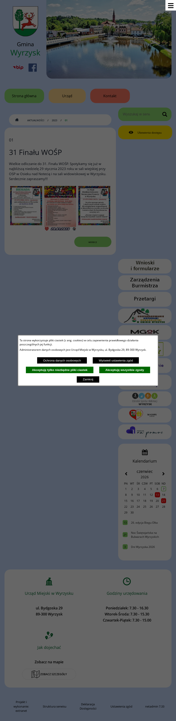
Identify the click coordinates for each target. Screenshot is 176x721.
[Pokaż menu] (170, 5)
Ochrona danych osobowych (62, 360)
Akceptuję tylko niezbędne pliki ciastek (60, 370)
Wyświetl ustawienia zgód (116, 360)
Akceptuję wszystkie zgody (124, 370)
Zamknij (88, 379)
